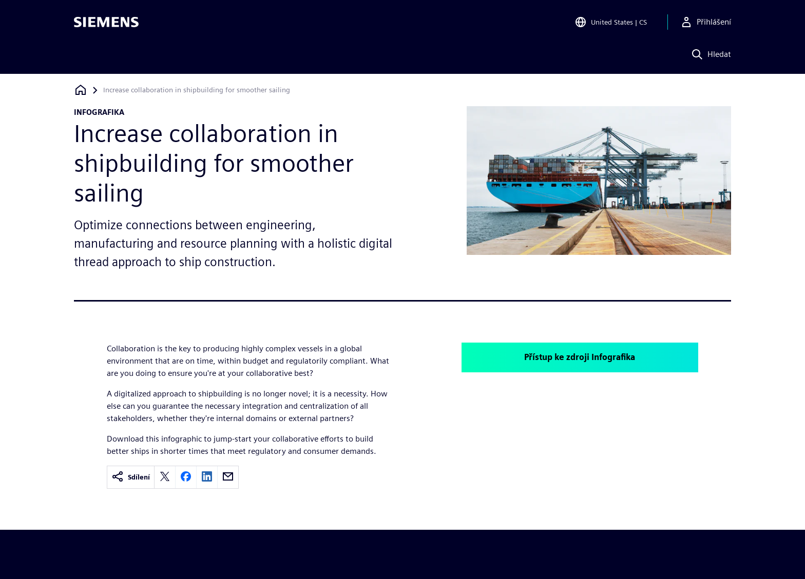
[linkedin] (207, 477)
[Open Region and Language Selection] (610, 22)
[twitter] (165, 477)
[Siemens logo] (106, 22)
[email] (228, 477)
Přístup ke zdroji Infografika (579, 357)
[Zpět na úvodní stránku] (80, 90)
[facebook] (186, 477)
